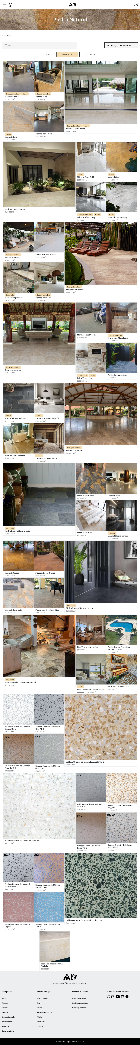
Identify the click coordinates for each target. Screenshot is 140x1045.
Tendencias (5, 1026)
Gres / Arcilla (90, 54)
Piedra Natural (67, 54)
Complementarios (8, 1031)
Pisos (4, 998)
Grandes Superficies (8, 1017)
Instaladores (41, 1022)
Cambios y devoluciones (80, 1003)
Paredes (5, 1008)
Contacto (40, 1026)
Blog (38, 1003)
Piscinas (5, 1003)
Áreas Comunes (7, 1022)
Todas (47, 54)
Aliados (39, 1017)
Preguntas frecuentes (79, 998)
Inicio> (4, 36)
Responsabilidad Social (44, 1012)
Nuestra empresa (42, 998)
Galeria (39, 1008)
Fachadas (5, 1012)
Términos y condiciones (79, 1008)
